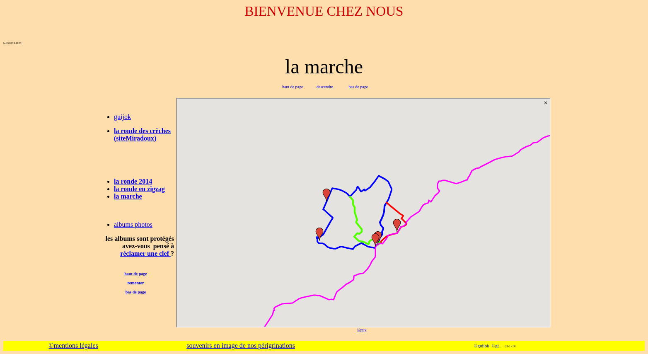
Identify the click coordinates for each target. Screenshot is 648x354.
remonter (136, 283)
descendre (325, 87)
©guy (362, 329)
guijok (122, 116)
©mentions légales (73, 345)
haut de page (292, 87)
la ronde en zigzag (139, 188)
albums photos (133, 224)
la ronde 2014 (133, 181)
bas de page (358, 87)
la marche (128, 196)
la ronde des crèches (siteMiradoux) (142, 134)
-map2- (363, 212)
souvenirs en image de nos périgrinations (240, 345)
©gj (496, 345)
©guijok (482, 345)
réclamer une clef (145, 253)
